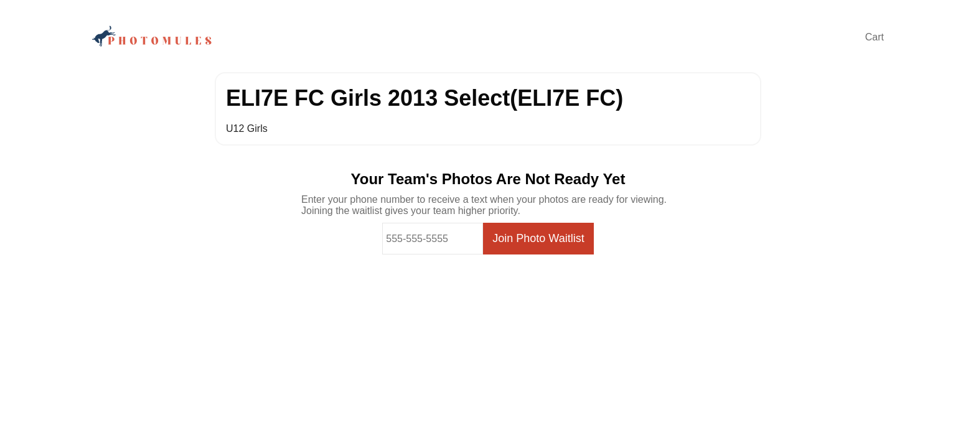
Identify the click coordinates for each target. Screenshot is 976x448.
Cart (874, 37)
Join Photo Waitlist (538, 238)
